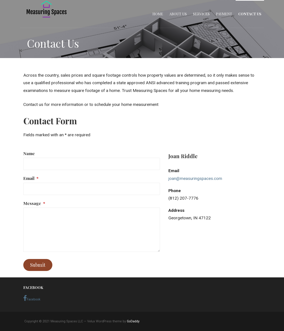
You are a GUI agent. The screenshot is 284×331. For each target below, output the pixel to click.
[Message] (91, 230)
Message (34, 203)
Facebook (31, 298)
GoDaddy (133, 321)
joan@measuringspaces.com (195, 178)
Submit (37, 265)
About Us (178, 14)
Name (29, 153)
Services (201, 14)
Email (31, 178)
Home (157, 14)
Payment (224, 14)
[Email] (91, 189)
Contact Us (249, 14)
